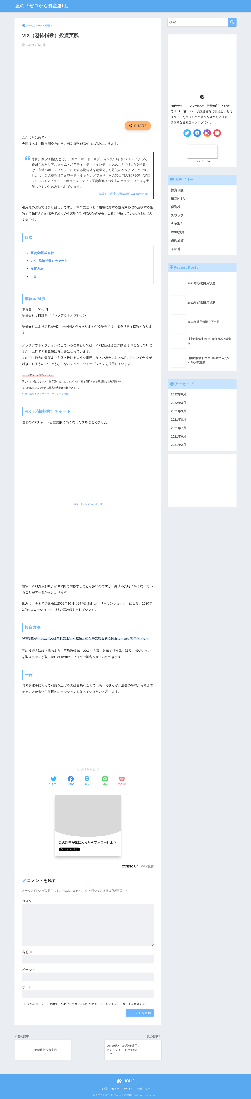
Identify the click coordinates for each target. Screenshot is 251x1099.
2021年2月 (178, 445)
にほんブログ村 (202, 161)
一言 (33, 276)
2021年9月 (178, 411)
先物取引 (177, 224)
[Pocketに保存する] (122, 781)
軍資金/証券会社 (42, 253)
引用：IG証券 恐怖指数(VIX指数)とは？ (124, 193)
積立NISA (178, 198)
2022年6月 (178, 394)
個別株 (175, 207)
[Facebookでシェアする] (70, 781)
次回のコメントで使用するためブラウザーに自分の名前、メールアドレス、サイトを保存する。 (87, 1003)
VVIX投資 (147, 866)
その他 (175, 249)
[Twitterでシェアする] (53, 781)
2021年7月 (178, 428)
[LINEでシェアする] (105, 781)
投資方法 (36, 268)
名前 (27, 952)
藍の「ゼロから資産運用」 (43, 5)
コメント (30, 901)
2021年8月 (178, 419)
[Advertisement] (88, 726)
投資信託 (177, 190)
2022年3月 (178, 403)
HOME (125, 1080)
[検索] (232, 22)
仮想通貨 (177, 240)
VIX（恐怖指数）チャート (49, 261)
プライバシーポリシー (136, 1088)
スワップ (177, 215)
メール (29, 969)
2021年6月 (178, 436)
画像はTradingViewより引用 (88, 504)
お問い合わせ (110, 1088)
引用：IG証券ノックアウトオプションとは (45, 393)
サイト (27, 987)
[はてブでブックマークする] (87, 781)
